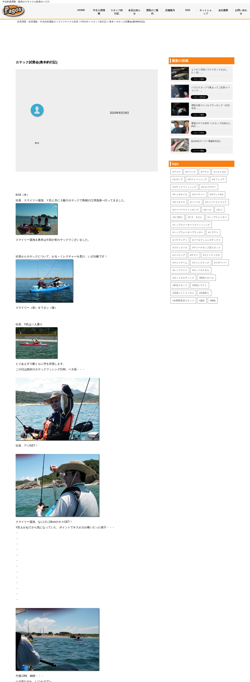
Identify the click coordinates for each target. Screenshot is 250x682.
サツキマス (179, 202)
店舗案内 (170, 10)
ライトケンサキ (212, 255)
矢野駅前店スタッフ (184, 300)
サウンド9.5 (217, 194)
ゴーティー (199, 194)
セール (208, 209)
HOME (81, 10)
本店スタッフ (180, 285)
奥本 (37, 143)
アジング (191, 172)
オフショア (218, 179)
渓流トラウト (200, 285)
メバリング (179, 255)
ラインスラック (201, 262)
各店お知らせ (134, 11)
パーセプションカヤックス (206, 240)
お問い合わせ (241, 11)
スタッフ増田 (198, 79)
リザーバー (221, 262)
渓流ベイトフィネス (184, 293)
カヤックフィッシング (185, 187)
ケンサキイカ (180, 194)
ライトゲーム (180, 262)
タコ (220, 209)
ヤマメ (194, 255)
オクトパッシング (198, 179)
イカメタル (220, 172)
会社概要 (223, 10)
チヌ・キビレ (195, 217)
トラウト (213, 232)
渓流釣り (204, 293)
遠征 (202, 300)
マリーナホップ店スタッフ (206, 247)
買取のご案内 (152, 11)
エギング (178, 179)
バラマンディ (180, 240)
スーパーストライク (216, 202)
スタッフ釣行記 (117, 11)
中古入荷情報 (99, 11)
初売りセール (207, 277)
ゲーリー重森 (198, 151)
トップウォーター (218, 217)
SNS (187, 10)
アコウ (177, 172)
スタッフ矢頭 (198, 133)
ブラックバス (180, 247)
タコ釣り (178, 217)
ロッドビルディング (184, 277)
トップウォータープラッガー (188, 232)
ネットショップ (205, 11)
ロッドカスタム (201, 270)
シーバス (195, 202)
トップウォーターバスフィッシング (192, 225)
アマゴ (205, 172)
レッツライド (180, 270)
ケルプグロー (209, 187)
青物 (213, 300)
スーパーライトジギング (186, 209)
